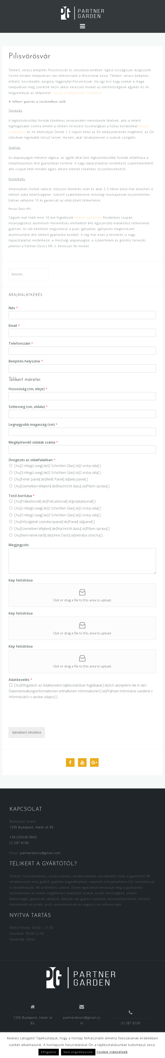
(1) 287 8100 (19, 843)
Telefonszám (21, 343)
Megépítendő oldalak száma (33, 442)
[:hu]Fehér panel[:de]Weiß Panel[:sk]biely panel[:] (51, 479)
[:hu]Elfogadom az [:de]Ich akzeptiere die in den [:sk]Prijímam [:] (81, 691)
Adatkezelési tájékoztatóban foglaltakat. (73, 685)
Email (14, 325)
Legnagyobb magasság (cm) (33, 424)
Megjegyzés (19, 545)
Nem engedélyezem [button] (78, 1052)
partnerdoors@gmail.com (40, 853)
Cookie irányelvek (112, 1052)
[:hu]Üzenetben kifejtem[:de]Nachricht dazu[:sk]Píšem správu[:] (61, 486)
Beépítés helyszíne (26, 361)
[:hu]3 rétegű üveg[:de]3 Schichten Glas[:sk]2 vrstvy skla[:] (57, 472)
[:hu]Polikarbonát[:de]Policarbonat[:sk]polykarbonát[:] (54, 501)
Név (13, 308)
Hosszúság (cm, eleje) (28, 389)
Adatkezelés (20, 680)
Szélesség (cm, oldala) (28, 407)
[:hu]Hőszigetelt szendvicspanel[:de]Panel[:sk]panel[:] (54, 521)
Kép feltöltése (21, 580)
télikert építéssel (88, 217)
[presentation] (41, 720)
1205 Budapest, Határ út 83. (31, 827)
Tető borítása (22, 496)
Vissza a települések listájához (77, 93)
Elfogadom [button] (48, 1052)
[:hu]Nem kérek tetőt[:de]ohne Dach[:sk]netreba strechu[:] (58, 535)
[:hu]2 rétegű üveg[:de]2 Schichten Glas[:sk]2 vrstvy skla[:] (57, 465)
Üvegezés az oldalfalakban (32, 460)
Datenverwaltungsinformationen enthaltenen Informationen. (54, 691)
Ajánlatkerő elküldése (26, 732)
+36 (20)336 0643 (23, 837)
